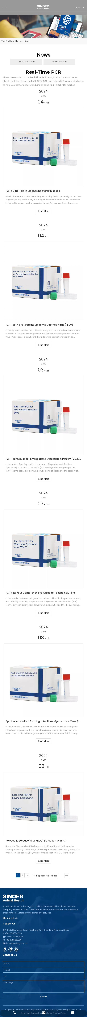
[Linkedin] (10, 949)
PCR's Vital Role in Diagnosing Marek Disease (33, 191)
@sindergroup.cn (19, 943)
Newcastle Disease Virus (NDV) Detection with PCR (36, 840)
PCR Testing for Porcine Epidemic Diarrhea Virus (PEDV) (39, 324)
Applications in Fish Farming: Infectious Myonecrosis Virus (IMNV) (43, 721)
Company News (26, 61)
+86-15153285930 (13, 940)
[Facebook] (5, 949)
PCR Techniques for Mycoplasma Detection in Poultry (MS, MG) (43, 459)
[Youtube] (16, 949)
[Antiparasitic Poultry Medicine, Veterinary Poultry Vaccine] (43, 26)
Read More (43, 211)
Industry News (59, 61)
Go (66, 875)
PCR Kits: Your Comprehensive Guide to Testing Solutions (41, 592)
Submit (43, 996)
